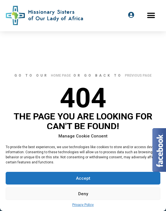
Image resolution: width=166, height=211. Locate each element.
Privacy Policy (83, 205)
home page (61, 75)
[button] (151, 15)
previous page (138, 75)
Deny (83, 193)
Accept (83, 178)
